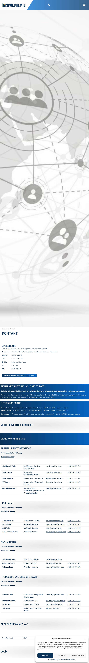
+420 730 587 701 (74, 493)
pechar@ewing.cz (62, 415)
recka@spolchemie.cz (53, 533)
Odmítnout (61, 655)
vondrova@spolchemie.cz (55, 571)
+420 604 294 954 (74, 536)
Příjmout (45, 655)
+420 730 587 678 (74, 613)
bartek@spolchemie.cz (54, 471)
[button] (85, 639)
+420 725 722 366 (74, 483)
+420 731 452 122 (74, 533)
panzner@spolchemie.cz (54, 609)
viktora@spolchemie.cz (54, 487)
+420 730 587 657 (74, 599)
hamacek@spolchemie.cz (55, 599)
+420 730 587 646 (74, 605)
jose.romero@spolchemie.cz (56, 536)
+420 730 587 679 (74, 568)
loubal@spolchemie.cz (54, 477)
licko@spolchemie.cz (53, 613)
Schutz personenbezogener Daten (66, 659)
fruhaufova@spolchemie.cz (55, 605)
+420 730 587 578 (74, 529)
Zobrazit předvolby (78, 655)
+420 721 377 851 (74, 525)
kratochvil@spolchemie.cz (55, 529)
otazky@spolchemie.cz (78, 399)
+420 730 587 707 (74, 471)
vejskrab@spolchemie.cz (54, 483)
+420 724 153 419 (74, 477)
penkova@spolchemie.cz (54, 493)
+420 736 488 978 (74, 487)
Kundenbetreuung (8, 461)
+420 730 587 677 (74, 571)
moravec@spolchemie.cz (55, 525)
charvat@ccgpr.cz (74, 419)
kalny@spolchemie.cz (53, 568)
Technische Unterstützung (11, 457)
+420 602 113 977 (74, 609)
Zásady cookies (52, 659)
